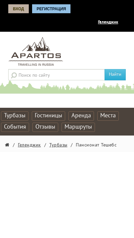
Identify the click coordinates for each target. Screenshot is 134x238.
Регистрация (51, 9)
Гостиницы (48, 116)
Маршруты (78, 127)
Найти (115, 74)
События (15, 127)
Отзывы (45, 127)
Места (108, 116)
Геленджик (108, 22)
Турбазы (14, 116)
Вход (18, 9)
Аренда (81, 116)
